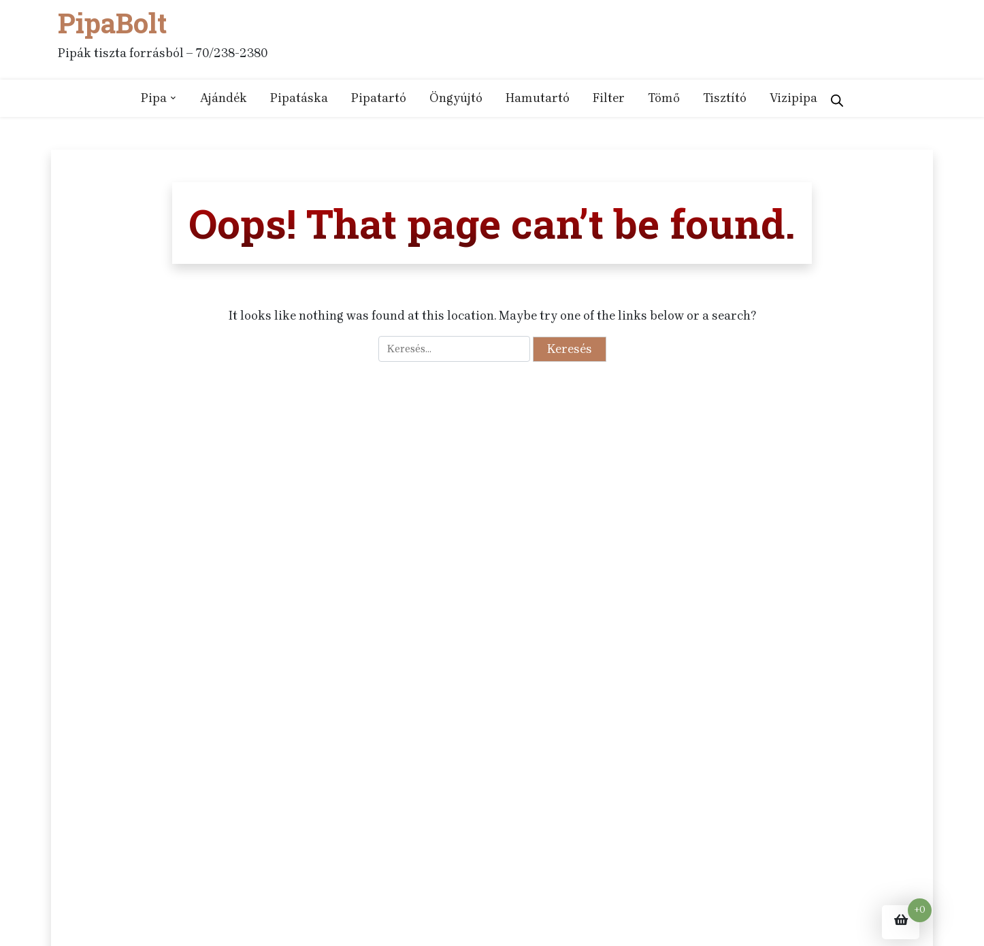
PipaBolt (112, 23)
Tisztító (725, 97)
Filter (609, 97)
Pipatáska (299, 97)
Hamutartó (538, 97)
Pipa (154, 97)
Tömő (664, 97)
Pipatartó (378, 97)
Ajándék (223, 97)
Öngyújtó (455, 97)
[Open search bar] (837, 98)
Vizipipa (793, 97)
